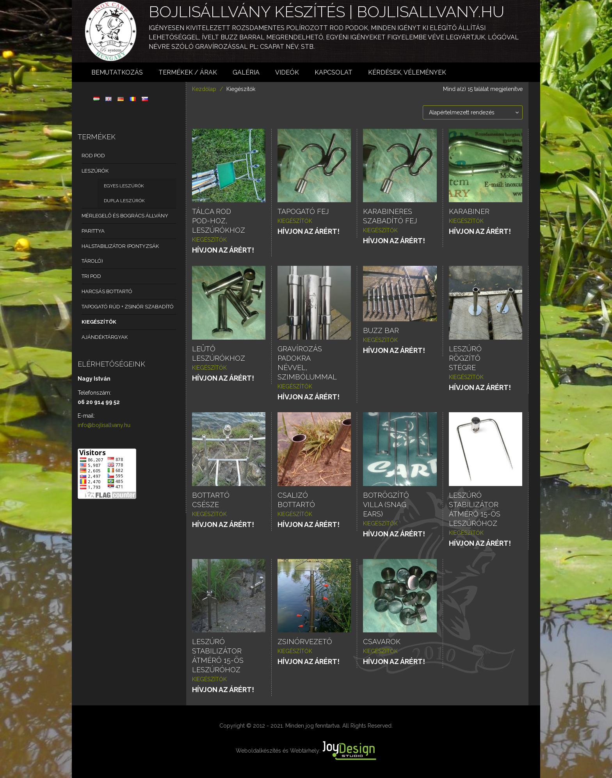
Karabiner (469, 211)
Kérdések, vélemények (407, 72)
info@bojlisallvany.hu (104, 425)
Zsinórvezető (305, 641)
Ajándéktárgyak (105, 337)
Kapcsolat (333, 72)
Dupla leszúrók (124, 200)
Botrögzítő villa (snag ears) (386, 504)
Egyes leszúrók (124, 186)
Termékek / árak (187, 72)
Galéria (246, 72)
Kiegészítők (99, 322)
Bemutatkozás (117, 72)
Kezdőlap (204, 89)
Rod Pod (93, 155)
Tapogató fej (303, 211)
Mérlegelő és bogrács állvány (125, 216)
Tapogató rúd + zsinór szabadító (128, 307)
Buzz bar (381, 330)
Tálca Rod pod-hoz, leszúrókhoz (218, 220)
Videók (287, 72)
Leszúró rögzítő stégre (465, 358)
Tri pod (91, 276)
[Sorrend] (473, 112)
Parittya (93, 231)
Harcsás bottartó (107, 291)
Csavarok (381, 641)
